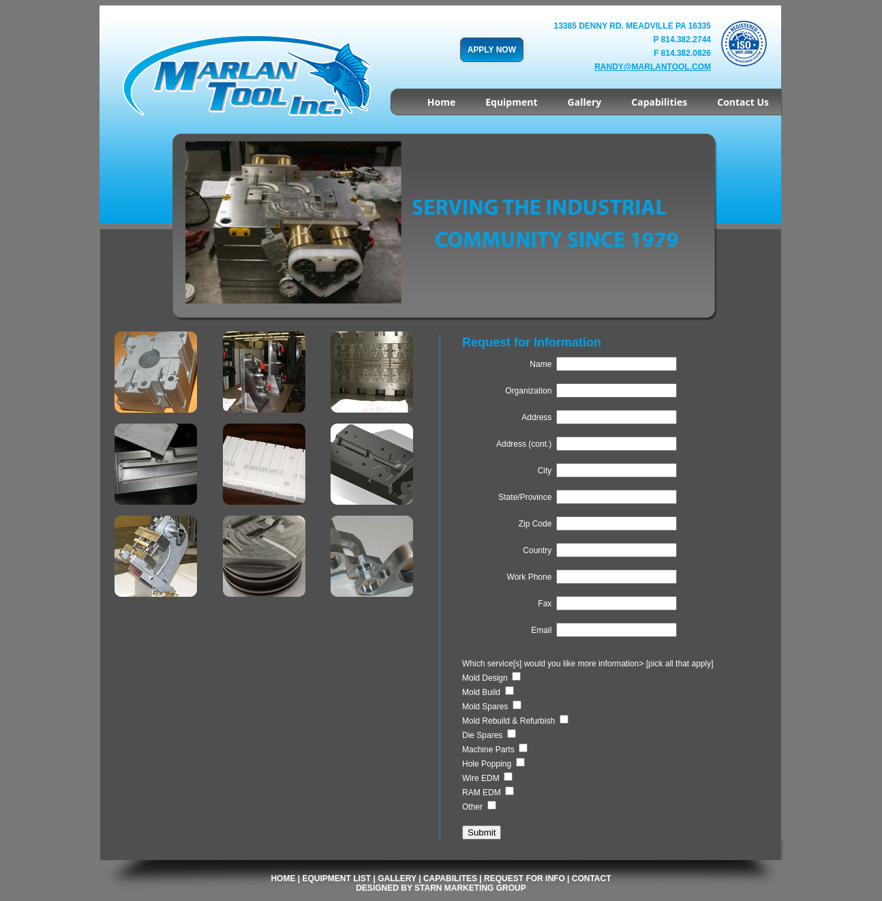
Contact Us (743, 101)
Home (441, 101)
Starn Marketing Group (470, 888)
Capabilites (450, 878)
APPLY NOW (492, 50)
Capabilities (659, 101)
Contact (591, 878)
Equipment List (336, 878)
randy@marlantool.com (652, 67)
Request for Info (524, 878)
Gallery (585, 101)
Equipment (511, 101)
